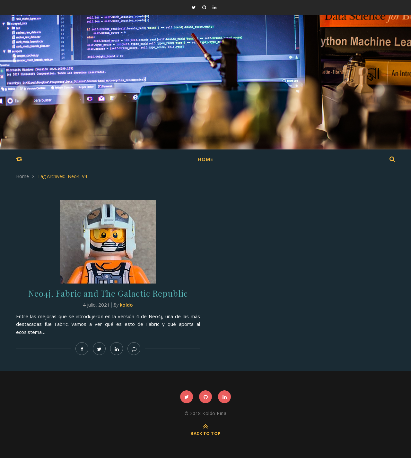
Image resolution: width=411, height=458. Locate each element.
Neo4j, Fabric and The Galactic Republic (108, 293)
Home (205, 159)
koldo (126, 304)
